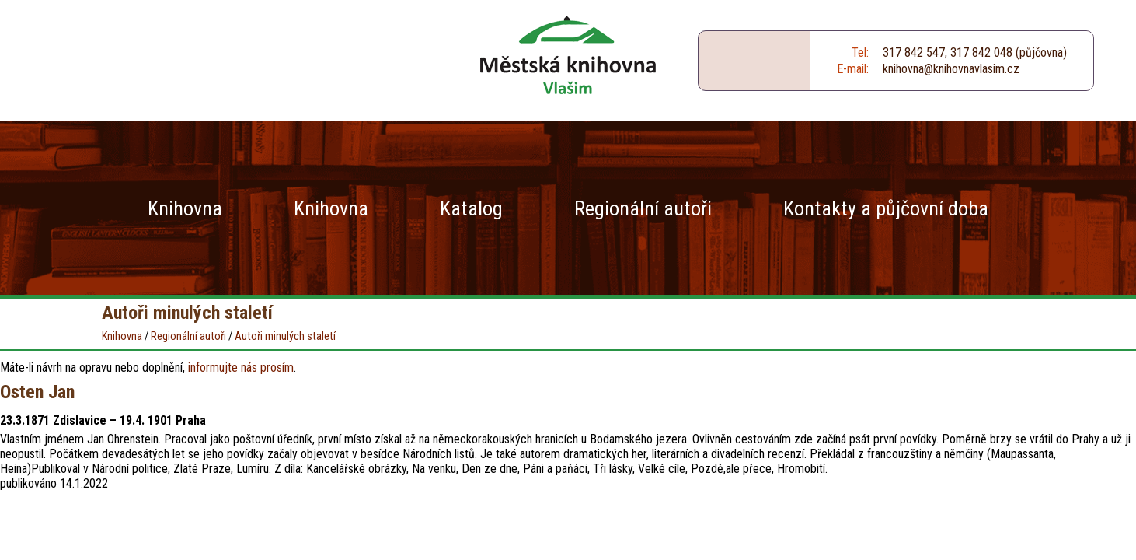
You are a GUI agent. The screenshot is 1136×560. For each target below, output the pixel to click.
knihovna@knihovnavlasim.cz (951, 68)
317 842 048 (981, 52)
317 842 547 (914, 52)
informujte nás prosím (241, 367)
